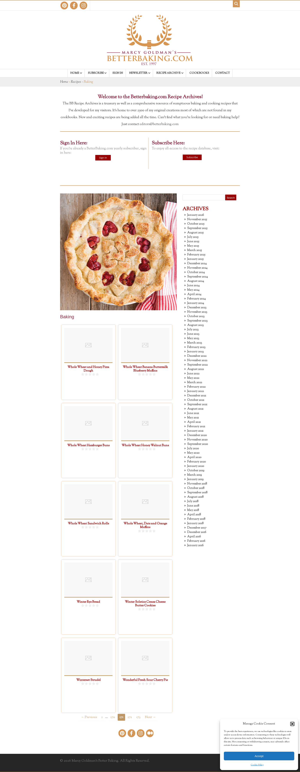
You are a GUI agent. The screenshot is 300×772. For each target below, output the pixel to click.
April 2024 (194, 294)
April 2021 (194, 422)
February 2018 (196, 519)
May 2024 (193, 290)
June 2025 (193, 241)
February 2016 (196, 541)
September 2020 (197, 444)
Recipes (76, 81)
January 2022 (195, 391)
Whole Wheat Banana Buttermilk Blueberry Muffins (145, 369)
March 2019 (194, 475)
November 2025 (197, 219)
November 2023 (197, 312)
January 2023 (195, 352)
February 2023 (196, 347)
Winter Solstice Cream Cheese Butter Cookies (145, 604)
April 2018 (194, 514)
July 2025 (192, 237)
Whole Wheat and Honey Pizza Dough (88, 369)
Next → (150, 717)
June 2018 (193, 506)
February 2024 (196, 299)
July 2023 (193, 329)
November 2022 (197, 360)
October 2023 (196, 316)
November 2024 (197, 268)
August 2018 (195, 497)
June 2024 (193, 285)
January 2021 (195, 431)
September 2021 (197, 404)
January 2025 (195, 259)
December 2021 (196, 396)
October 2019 (195, 470)
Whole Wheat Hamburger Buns (88, 445)
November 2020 (197, 440)
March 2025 (194, 250)
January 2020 (195, 466)
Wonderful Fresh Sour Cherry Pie (145, 680)
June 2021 (193, 413)
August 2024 (195, 281)
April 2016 (194, 537)
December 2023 (196, 307)
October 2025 (195, 224)
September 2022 (197, 365)
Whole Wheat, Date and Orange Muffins (145, 525)
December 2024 (197, 263)
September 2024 (197, 277)
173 (138, 717)
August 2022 (195, 369)
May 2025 (193, 246)
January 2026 (195, 215)
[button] (292, 724)
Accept (259, 756)
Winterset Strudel (88, 680)
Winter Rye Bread (88, 602)
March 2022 (194, 382)
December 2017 (196, 528)
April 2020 (194, 457)
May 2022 (193, 378)
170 (113, 717)
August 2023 (195, 325)
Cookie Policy (257, 765)
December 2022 (196, 356)
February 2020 (196, 462)
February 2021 (196, 426)
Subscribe (192, 157)
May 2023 (193, 338)
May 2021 (193, 418)
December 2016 (196, 532)
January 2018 (195, 523)
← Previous (89, 717)
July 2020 (193, 448)
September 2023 (197, 321)
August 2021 (195, 409)
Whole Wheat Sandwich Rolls (88, 523)
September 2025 (197, 228)
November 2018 (197, 484)
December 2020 (197, 435)
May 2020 (193, 453)
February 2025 (196, 255)
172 (130, 717)
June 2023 (193, 334)
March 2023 (194, 343)
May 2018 (193, 510)
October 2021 (195, 400)
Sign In (103, 157)
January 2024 (195, 303)
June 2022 (193, 374)
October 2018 (195, 488)
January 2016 (195, 545)
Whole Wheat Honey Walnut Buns (145, 445)
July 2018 (192, 501)
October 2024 (196, 272)
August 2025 (195, 233)
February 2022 (196, 387)
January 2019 (195, 479)
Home (64, 81)
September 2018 (197, 492)
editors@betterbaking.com (159, 124)
